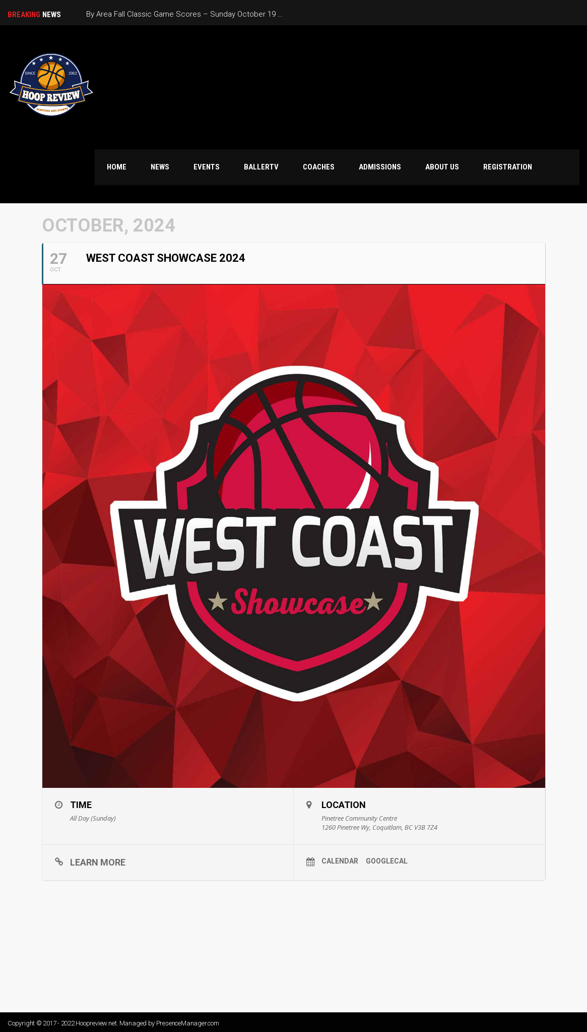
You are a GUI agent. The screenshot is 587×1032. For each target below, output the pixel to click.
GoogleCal (387, 861)
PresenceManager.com (187, 1023)
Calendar (339, 861)
